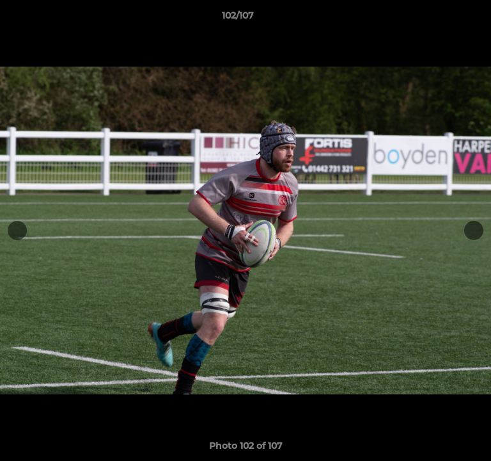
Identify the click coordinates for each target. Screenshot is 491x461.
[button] (445, 18)
